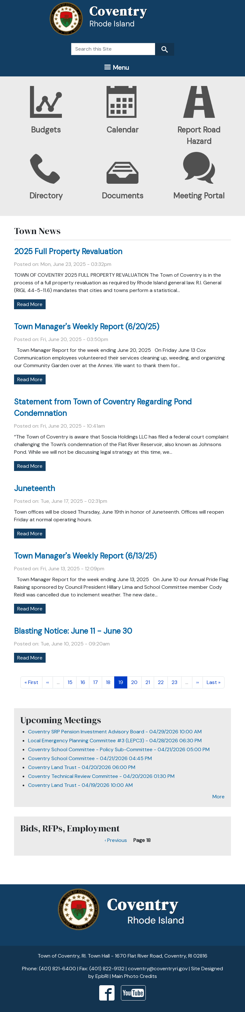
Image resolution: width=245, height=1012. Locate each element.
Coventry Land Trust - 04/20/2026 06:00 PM (81, 767)
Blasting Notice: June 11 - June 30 (73, 631)
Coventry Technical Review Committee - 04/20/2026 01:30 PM (101, 776)
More (218, 796)
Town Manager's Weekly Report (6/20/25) (86, 326)
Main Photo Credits (134, 976)
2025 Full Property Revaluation (68, 251)
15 (72, 682)
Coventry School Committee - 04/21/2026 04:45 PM (90, 758)
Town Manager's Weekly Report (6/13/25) (85, 556)
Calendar (122, 130)
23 (176, 682)
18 (110, 682)
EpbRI (101, 976)
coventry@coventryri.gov (158, 968)
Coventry (118, 11)
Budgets (46, 130)
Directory (46, 196)
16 (84, 682)
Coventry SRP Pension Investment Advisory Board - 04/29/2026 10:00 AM (115, 731)
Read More (29, 304)
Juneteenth (34, 488)
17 (97, 682)
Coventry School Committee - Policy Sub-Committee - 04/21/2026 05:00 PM (119, 749)
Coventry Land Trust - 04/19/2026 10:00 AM (80, 785)
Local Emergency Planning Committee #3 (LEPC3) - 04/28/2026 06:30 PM (115, 740)
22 (163, 682)
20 (136, 682)
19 (122, 682)
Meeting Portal (199, 196)
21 (149, 682)
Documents (122, 196)
